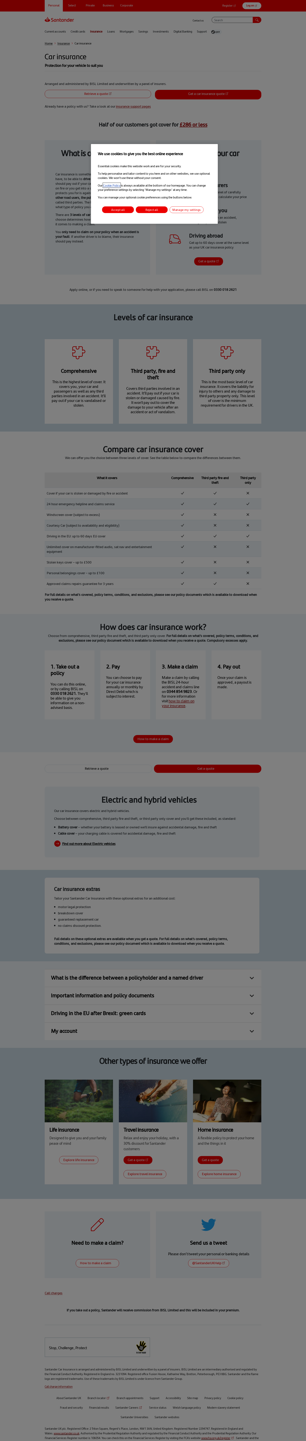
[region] (154, 184)
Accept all (118, 209)
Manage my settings (186, 209)
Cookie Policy (111, 185)
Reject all (151, 209)
